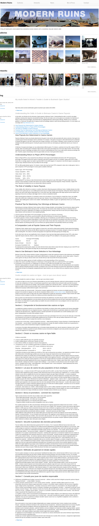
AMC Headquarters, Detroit (55, 63)
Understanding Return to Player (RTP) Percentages (30, 127)
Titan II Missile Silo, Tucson (55, 48)
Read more (19, 110)
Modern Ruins (6, 3)
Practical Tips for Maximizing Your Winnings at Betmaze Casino (33, 130)
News (52, 3)
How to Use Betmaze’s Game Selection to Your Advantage (32, 133)
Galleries (20, 3)
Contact (86, 3)
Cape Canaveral (19, 63)
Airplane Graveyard (36, 63)
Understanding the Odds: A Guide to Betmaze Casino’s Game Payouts (42, 114)
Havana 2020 (85, 63)
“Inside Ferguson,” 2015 (37, 86)
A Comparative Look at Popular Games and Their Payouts (32, 132)
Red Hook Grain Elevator (71, 63)
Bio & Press (71, 3)
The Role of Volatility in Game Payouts (26, 129)
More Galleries (91, 67)
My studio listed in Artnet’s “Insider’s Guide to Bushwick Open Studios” (42, 100)
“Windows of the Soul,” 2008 (71, 86)
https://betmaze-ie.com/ (28, 123)
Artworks (37, 3)
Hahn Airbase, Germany (70, 48)
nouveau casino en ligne (59, 292)
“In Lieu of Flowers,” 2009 (54, 86)
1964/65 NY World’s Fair (37, 48)
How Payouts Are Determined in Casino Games (29, 125)
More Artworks (91, 92)
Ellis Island (84, 48)
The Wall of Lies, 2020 (20, 86)
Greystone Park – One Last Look (22, 48)
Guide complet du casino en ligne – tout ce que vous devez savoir (40, 276)
